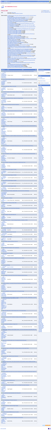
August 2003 (41, 303)
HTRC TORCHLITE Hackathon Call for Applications (15, 42)
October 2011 (41, 225)
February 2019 (41, 155)
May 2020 (40, 143)
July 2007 (40, 266)
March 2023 (40, 116)
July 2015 (40, 189)
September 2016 (41, 178)
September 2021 (41, 130)
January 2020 (41, 146)
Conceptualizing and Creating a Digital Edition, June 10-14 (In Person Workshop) (20, 33)
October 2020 (41, 139)
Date (23, 69)
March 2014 (40, 202)
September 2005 (41, 283)
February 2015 (41, 193)
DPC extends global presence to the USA (14, 40)
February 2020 (41, 145)
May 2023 (40, 114)
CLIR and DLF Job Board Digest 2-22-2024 (14, 31)
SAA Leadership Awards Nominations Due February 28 (16, 64)
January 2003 (41, 309)
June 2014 (40, 200)
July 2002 (40, 311)
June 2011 (40, 228)
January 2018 (41, 165)
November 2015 (41, 186)
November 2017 (41, 167)
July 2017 (40, 170)
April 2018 (40, 163)
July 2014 (40, 199)
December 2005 (41, 281)
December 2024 (41, 99)
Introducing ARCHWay (6, 265)
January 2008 (41, 261)
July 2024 (40, 103)
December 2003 (41, 300)
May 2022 (40, 124)
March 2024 (40, 106)
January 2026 (41, 89)
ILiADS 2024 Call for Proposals (12, 43)
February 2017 (41, 174)
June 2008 (40, 257)
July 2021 (40, 132)
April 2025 (40, 96)
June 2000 (40, 330)
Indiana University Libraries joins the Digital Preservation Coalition (18, 44)
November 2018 (41, 157)
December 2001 (41, 316)
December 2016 (41, 176)
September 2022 (41, 121)
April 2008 (40, 259)
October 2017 (41, 168)
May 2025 (40, 95)
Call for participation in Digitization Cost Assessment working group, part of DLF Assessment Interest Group (3, 131)
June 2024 (40, 104)
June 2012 (40, 219)
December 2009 (41, 243)
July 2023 (40, 113)
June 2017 (40, 171)
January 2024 (41, 108)
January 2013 (41, 213)
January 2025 (41, 98)
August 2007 (41, 265)
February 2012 (41, 222)
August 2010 (41, 236)
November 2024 (41, 100)
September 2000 (41, 327)
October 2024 (41, 101)
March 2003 (40, 307)
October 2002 (41, 310)
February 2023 (41, 117)
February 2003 (41, 308)
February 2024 (41, 107)
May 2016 (40, 181)
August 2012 (41, 217)
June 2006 (40, 276)
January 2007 (41, 271)
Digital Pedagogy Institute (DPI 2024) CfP (14, 37)
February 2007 (41, 270)
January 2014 (41, 204)
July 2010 (40, 237)
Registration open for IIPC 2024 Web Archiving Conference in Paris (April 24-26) (20, 56)
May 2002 (40, 312)
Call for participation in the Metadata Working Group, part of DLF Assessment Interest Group (18, 145)
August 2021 (41, 131)
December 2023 (41, 109)
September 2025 (41, 92)
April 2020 (40, 144)
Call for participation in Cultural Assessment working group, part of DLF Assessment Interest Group (19, 117)
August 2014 (41, 198)
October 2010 (41, 235)
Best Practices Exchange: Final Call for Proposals (15, 20)
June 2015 (40, 190)
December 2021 (41, 128)
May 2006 (40, 277)
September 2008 (41, 255)
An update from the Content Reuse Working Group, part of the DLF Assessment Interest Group (18, 71)
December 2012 (41, 214)
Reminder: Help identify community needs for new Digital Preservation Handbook (20, 62)
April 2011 (40, 230)
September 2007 (41, 264)
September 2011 (41, 226)
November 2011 (41, 224)
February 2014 (41, 203)
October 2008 (41, 254)
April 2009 (40, 249)
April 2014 (40, 201)
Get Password (42, 78)
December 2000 (41, 325)
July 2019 (40, 151)
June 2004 (40, 295)
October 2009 (41, 244)
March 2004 (40, 298)
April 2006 (40, 278)
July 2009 (40, 247)
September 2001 (41, 318)
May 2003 (40, 306)
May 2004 (40, 296)
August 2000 (41, 328)
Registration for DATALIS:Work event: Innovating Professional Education (19, 55)
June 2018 (40, 161)
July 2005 (40, 285)
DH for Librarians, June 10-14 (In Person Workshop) (11, 208)
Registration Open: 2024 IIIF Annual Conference (15, 57)
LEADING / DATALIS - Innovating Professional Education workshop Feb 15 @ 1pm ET (21, 47)
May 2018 (40, 162)
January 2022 (41, 127)
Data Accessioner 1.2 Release (12, 35)
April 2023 (40, 115)
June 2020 (40, 142)
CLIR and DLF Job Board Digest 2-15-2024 (14, 30)
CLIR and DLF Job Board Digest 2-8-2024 (9, 186)
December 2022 (41, 118)
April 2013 (40, 211)
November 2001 (41, 317)
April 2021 (40, 134)
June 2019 (40, 152)
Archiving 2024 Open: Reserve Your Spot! (14, 17)
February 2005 (41, 289)
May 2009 (40, 248)
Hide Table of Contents (19, 13)
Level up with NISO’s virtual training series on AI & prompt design (13, 291)
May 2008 (40, 258)
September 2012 (41, 216)
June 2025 (40, 94)
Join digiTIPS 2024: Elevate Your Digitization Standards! (16, 45)
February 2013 (41, 212)
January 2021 (41, 137)
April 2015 (40, 192)
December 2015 (41, 185)
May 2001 (40, 321)
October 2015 (41, 187)
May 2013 (40, 210)
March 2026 (40, 87)
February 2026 (41, 88)
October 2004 (41, 292)
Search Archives (41, 69)
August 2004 (41, 294)
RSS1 (46, 425)
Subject (2, 69)
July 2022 (40, 122)
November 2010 (41, 234)
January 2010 (41, 242)
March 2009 (40, 250)
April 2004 (40, 297)
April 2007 (40, 268)
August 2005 (41, 284)
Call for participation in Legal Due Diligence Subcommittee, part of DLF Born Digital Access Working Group (3, 141)
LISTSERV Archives (46, 10)
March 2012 (40, 221)
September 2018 (41, 159)
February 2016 (41, 184)
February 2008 (41, 260)
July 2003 (40, 304)
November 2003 (41, 301)
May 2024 (40, 105)
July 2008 (40, 256)
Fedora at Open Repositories (7, 236)
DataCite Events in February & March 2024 (14, 36)
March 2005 (40, 288)
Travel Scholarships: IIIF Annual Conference (10, 400)
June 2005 (40, 286)
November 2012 (41, 215)
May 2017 (40, 172)
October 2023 (41, 110)
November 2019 (41, 148)
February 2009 (41, 251)
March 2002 (40, 314)
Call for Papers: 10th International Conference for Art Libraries (13, 110)
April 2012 (40, 220)
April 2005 (40, 287)
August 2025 (41, 93)
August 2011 (41, 227)
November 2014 (41, 196)
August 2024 (41, 102)
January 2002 (41, 315)
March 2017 (40, 173)
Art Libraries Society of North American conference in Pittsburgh (18, 18)
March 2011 (40, 231)
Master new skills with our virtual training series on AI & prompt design (19, 51)
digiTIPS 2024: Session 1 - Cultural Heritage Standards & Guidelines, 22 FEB (19, 38)
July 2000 (40, 329)
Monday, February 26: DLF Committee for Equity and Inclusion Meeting (19, 52)
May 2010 (40, 239)
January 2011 (41, 232)
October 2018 (41, 158)
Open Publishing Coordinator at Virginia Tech (10, 324)
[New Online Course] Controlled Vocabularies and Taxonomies (17, 67)
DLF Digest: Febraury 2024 (11, 39)
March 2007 (40, 269)
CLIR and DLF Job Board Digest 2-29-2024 (14, 32)
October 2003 (41, 302)
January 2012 (41, 223)
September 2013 (41, 207)
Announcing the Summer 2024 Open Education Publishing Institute (13, 79)
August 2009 (41, 246)
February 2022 (41, 126)
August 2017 (41, 169)
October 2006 (41, 273)
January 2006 (41, 280)
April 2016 (40, 182)
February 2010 (41, 241)
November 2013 (41, 205)
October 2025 (41, 91)
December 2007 (41, 262)
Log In (41, 77)
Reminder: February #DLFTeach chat (13, 61)
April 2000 (40, 331)
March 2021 (40, 135)
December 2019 (41, 147)
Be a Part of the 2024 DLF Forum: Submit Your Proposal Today (17, 19)
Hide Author (14, 12)
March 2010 (40, 240)
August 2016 (41, 179)
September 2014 (41, 197)
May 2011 (40, 229)
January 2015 (41, 194)
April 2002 (40, 313)
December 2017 (41, 166)
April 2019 (40, 153)
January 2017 (41, 175)
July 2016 (40, 180)
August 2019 (41, 150)
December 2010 (41, 233)
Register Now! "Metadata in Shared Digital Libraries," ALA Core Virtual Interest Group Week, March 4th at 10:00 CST (4, 335)
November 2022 (41, 119)
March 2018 (40, 164)
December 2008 (41, 252)
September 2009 (41, 245)
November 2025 (41, 90)
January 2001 (41, 324)
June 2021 (40, 133)
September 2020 (41, 140)
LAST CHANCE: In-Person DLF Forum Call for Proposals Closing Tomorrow (19, 46)
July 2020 (40, 141)
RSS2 (49, 425)
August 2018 (41, 160)
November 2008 (41, 253)
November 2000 (41, 326)
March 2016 (40, 183)
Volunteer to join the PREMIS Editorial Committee (15, 66)
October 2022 (41, 120)
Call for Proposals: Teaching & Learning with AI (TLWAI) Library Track (18, 29)
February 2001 (41, 323)
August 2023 (41, 112)
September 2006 (41, 274)
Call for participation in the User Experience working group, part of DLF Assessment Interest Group (19, 153)
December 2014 (41, 195)
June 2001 (40, 320)
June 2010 (40, 238)
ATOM (44, 425)
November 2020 (41, 138)
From (8, 69)
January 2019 (41, 156)
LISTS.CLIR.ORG (3, 428)
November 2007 (41, 263)
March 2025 (40, 97)
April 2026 (40, 86)
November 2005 (41, 282)
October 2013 (41, 206)
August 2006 (41, 275)
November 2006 (41, 272)
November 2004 (41, 291)
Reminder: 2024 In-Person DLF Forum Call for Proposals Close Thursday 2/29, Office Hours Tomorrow (19, 371)
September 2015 (41, 188)
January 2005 (41, 290)
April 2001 (40, 322)
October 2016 (41, 177)
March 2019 (40, 154)
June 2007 (40, 267)
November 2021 (41, 129)
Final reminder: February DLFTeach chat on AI (14, 41)
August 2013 (41, 208)
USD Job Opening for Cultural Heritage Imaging (15, 65)
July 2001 (40, 319)
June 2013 (40, 209)
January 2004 (41, 299)
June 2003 (40, 305)
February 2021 (41, 136)
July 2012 (40, 218)
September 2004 (41, 293)
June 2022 (40, 123)
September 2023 (41, 111)
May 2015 (40, 191)
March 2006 (40, 279)
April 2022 (40, 125)
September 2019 (41, 149)
